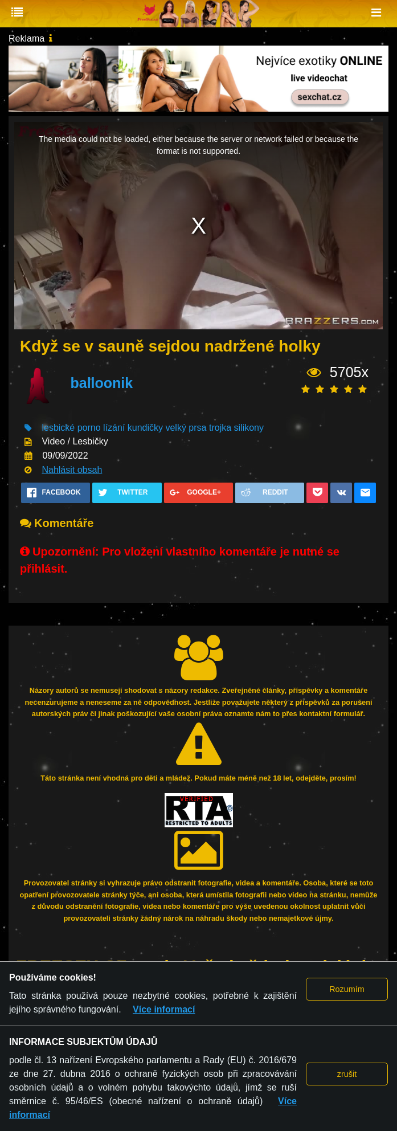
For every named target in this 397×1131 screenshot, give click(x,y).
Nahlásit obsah (72, 470)
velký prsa (185, 427)
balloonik (101, 383)
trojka (220, 427)
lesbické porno (71, 427)
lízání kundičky (133, 427)
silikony (249, 427)
